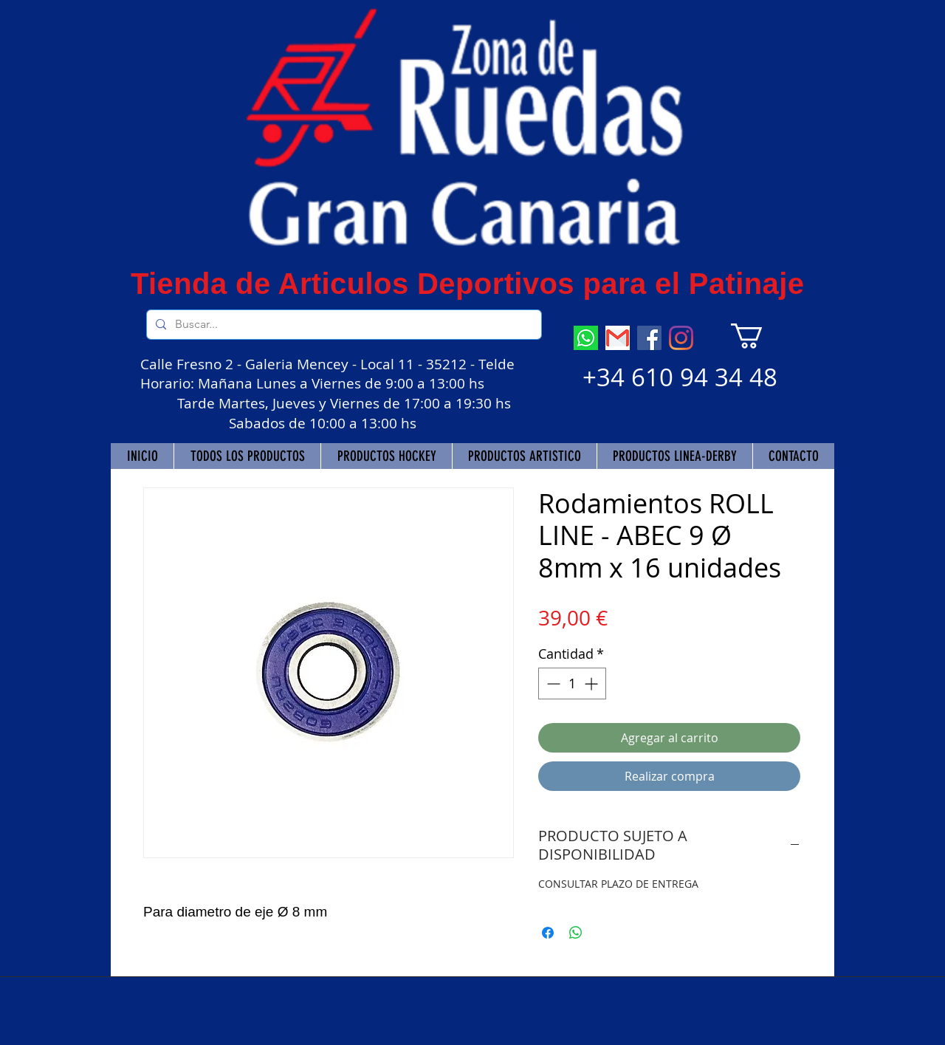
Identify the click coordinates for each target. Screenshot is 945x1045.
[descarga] (617, 338)
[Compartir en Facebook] (548, 933)
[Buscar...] (342, 324)
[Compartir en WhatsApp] (576, 933)
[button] (761, 336)
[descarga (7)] (586, 338)
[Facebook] (649, 338)
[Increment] (592, 683)
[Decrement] (551, 683)
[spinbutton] (572, 683)
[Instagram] (681, 338)
